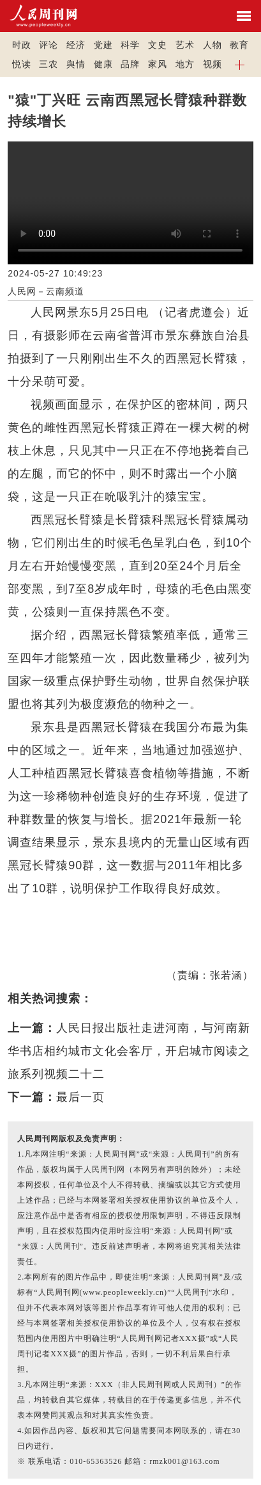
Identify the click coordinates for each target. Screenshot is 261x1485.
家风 (157, 64)
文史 (157, 45)
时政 (21, 45)
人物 (212, 45)
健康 (103, 64)
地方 (185, 64)
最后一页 (80, 1097)
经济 (76, 45)
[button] (239, 64)
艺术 (185, 45)
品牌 (130, 64)
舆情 (76, 64)
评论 (48, 45)
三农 (48, 64)
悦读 (21, 64)
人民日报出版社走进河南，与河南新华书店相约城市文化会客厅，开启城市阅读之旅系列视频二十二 (129, 1051)
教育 (239, 45)
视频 (212, 64)
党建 (103, 45)
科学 (130, 45)
